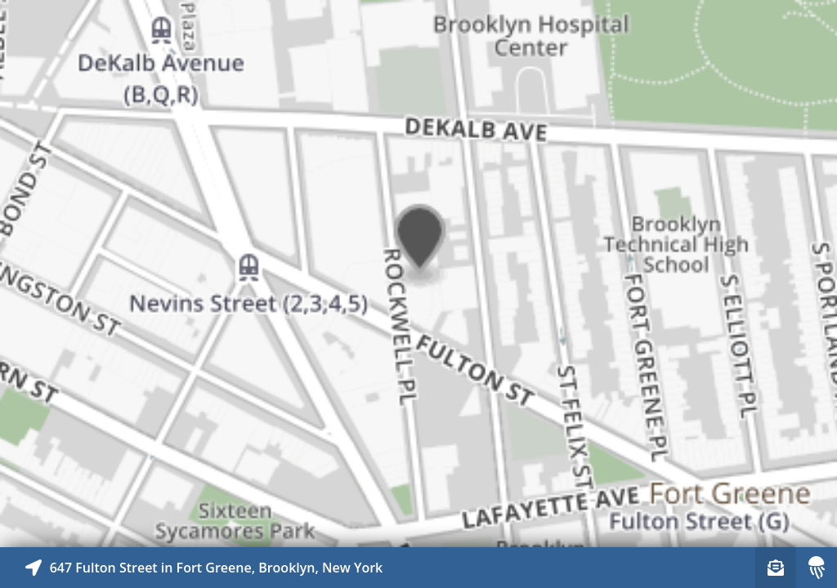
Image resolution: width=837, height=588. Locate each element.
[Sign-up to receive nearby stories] (775, 567)
